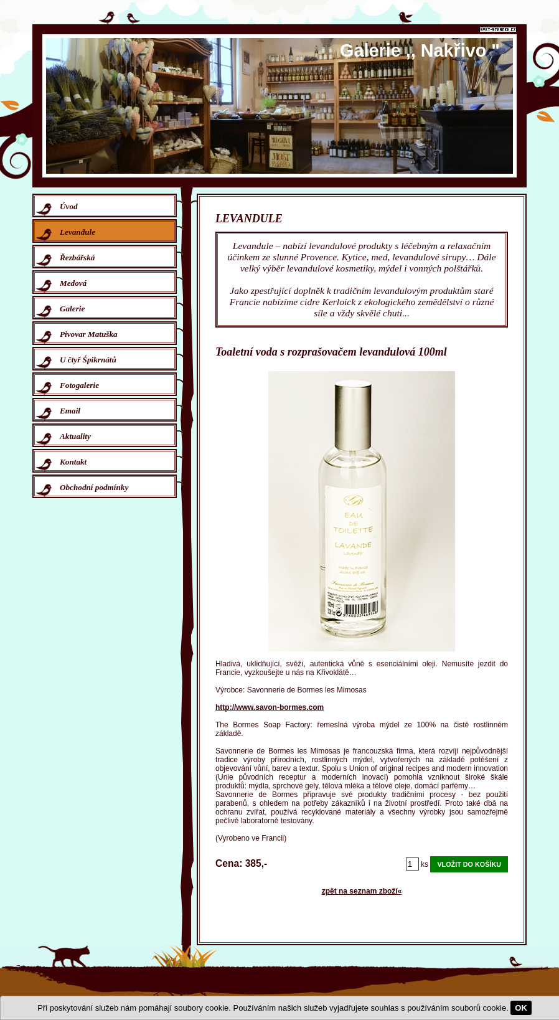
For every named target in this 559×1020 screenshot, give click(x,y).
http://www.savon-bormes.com (269, 707)
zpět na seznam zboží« (362, 891)
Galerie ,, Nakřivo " (420, 50)
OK (521, 1008)
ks (424, 864)
